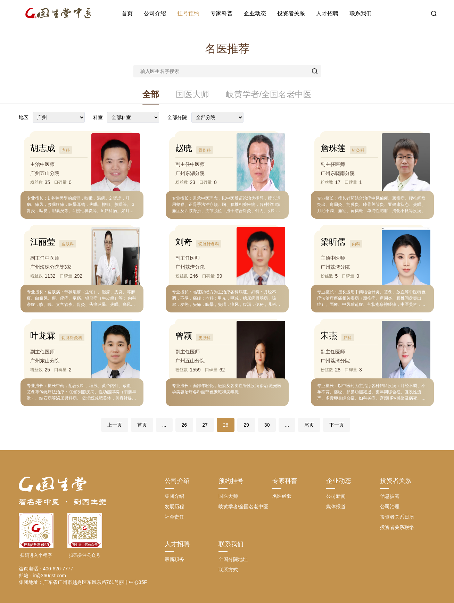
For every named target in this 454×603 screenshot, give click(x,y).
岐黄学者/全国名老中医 (269, 94)
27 (205, 425)
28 (226, 425)
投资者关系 (291, 13)
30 (267, 425)
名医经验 (282, 496)
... (164, 425)
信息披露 (389, 496)
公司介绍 (155, 13)
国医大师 (192, 94)
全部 (150, 94)
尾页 (309, 425)
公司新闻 (336, 496)
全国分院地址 (233, 559)
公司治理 (389, 506)
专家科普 (222, 13)
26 (184, 425)
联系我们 (360, 13)
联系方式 (228, 569)
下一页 (336, 425)
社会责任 (174, 517)
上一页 (114, 425)
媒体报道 (336, 506)
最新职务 (174, 559)
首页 (127, 13)
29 (246, 425)
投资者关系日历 (397, 517)
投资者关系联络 (397, 527)
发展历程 (174, 506)
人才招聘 (327, 13)
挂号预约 (188, 13)
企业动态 (255, 13)
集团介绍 (174, 496)
